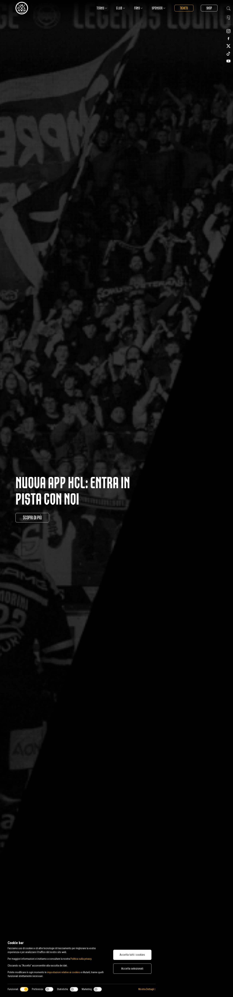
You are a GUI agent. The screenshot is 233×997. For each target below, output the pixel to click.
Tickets (184, 8)
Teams (102, 8)
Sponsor (158, 8)
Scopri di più (32, 517)
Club (120, 8)
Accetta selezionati (132, 968)
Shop (209, 8)
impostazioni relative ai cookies (63, 972)
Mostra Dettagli (146, 989)
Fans (138, 8)
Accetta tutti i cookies (132, 954)
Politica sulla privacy (80, 958)
